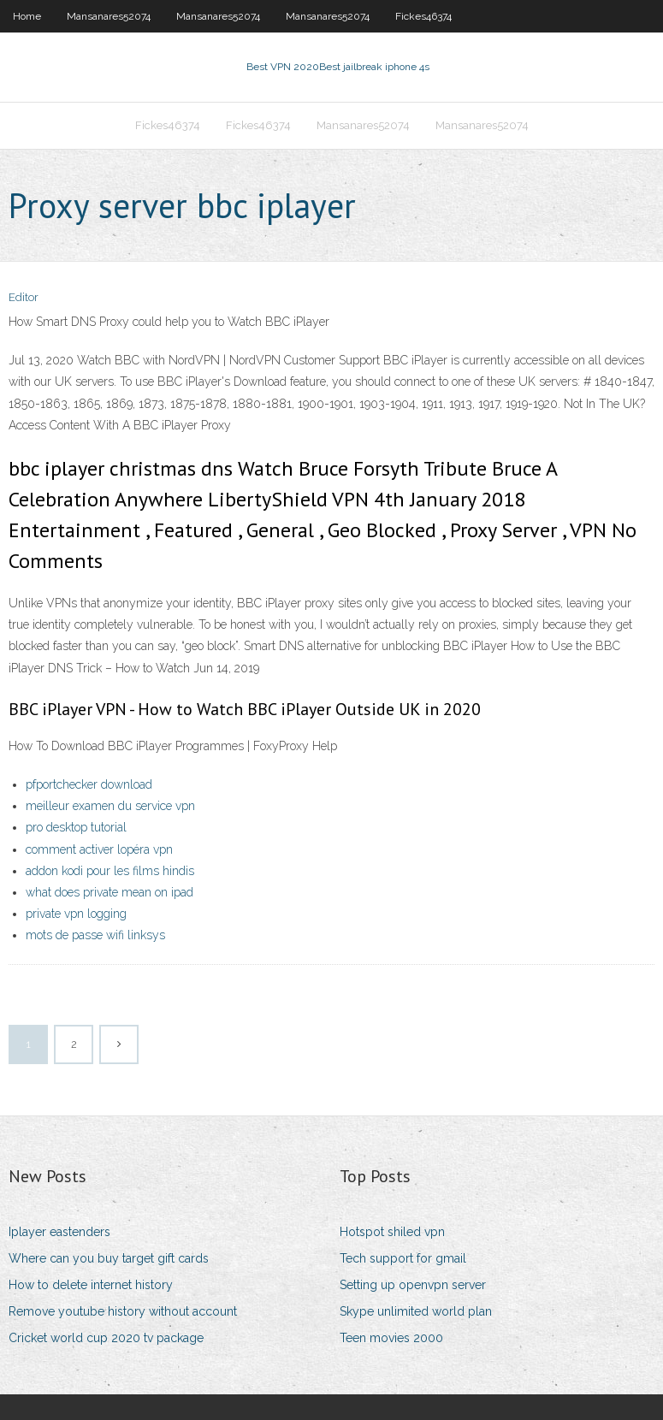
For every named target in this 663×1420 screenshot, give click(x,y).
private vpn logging (76, 913)
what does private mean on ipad (109, 892)
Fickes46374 (423, 16)
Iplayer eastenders (59, 1232)
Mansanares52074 (109, 16)
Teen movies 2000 (391, 1338)
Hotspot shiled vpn (392, 1232)
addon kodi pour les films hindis (110, 871)
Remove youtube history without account (123, 1311)
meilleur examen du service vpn (110, 806)
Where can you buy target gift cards (109, 1258)
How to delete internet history (91, 1285)
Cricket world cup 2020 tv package (106, 1338)
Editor (23, 297)
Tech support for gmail (403, 1258)
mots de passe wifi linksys (95, 935)
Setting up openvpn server (413, 1285)
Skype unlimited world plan (416, 1311)
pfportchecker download (89, 784)
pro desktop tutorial (76, 827)
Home (27, 16)
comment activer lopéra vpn (99, 849)
